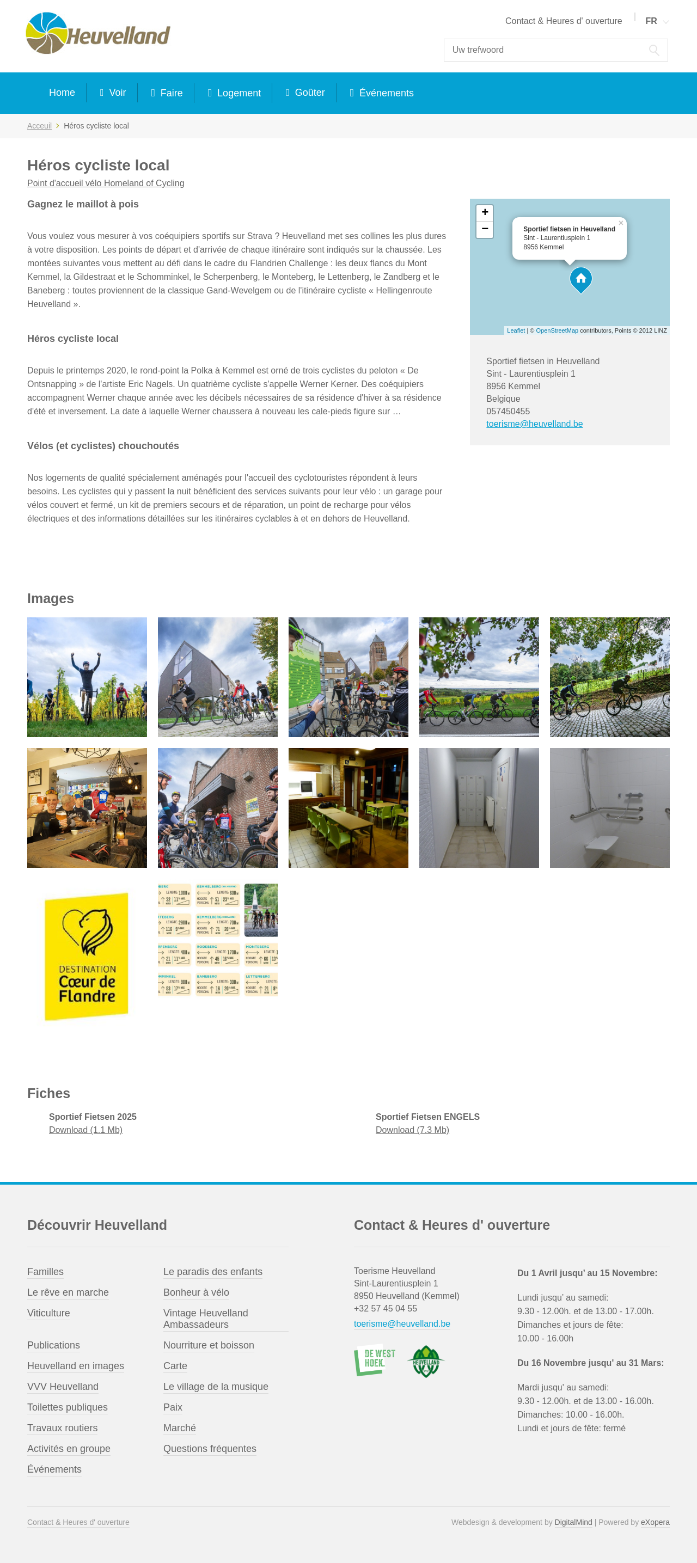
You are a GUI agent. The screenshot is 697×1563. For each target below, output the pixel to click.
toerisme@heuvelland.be (534, 423)
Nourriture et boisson (208, 1345)
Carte (175, 1365)
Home (62, 92)
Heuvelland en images (75, 1365)
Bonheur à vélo (196, 1292)
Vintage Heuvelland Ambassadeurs (205, 1319)
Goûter (308, 92)
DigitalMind (573, 1522)
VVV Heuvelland (63, 1386)
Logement (238, 93)
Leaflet (516, 330)
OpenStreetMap (557, 330)
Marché (179, 1428)
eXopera (655, 1522)
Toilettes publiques (67, 1407)
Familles (45, 1271)
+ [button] (484, 213)
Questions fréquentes (209, 1448)
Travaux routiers (62, 1428)
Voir (116, 92)
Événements (385, 93)
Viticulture (48, 1313)
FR (651, 21)
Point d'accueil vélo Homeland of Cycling (106, 183)
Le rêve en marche (68, 1292)
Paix (172, 1407)
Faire (170, 93)
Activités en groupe (69, 1448)
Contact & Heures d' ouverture (563, 21)
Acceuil (39, 125)
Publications (53, 1345)
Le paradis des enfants (212, 1271)
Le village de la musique (215, 1386)
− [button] (484, 230)
